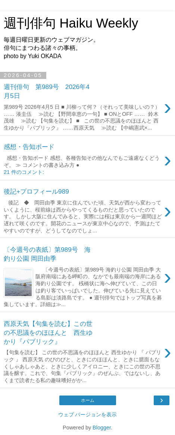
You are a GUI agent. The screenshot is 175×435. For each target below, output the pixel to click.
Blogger (102, 428)
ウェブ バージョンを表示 (87, 414)
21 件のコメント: (24, 172)
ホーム (87, 400)
